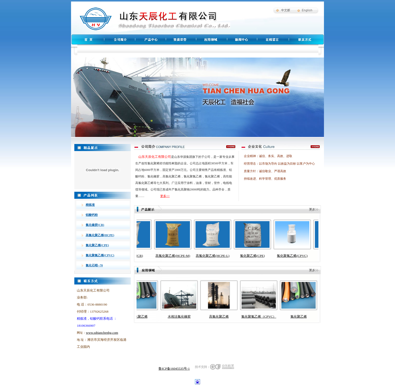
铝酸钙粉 (92, 215)
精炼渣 (90, 205)
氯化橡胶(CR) (95, 225)
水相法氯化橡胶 (179, 316)
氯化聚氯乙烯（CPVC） (258, 316)
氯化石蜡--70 (94, 265)
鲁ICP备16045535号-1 (174, 368)
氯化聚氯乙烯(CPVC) (100, 255)
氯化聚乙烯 (139, 316)
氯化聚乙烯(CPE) (97, 245)
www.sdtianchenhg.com (102, 332)
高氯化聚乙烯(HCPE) (100, 235)
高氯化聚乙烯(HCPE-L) (217, 256)
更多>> (165, 196)
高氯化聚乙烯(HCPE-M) (177, 256)
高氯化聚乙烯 (219, 316)
